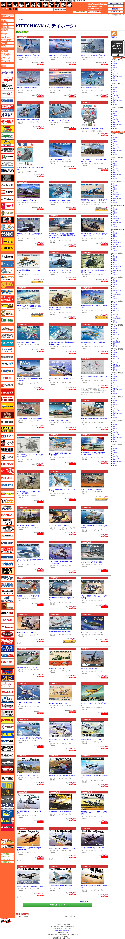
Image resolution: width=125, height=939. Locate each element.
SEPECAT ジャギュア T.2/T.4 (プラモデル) (62, 775)
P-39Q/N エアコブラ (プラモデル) (91, 632)
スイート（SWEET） (7, 378)
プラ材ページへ (7, 57)
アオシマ (7, 100)
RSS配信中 (114, 36)
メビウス (7, 720)
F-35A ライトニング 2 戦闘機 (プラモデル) (30, 886)
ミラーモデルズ (7, 713)
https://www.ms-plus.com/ (62, 930)
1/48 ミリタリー (32, 57)
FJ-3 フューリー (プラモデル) (58, 55)
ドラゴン (7, 478)
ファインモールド (7, 550)
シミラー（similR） (7, 364)
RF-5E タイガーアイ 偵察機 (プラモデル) (29, 306)
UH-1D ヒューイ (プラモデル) (26, 525)
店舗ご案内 (7, 854)
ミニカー (115, 75)
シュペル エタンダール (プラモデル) (92, 562)
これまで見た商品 (79, 12)
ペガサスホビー (7, 606)
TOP (9, 9)
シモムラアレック (7, 371)
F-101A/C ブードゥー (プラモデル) (27, 775)
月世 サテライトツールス (7, 299)
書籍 (114, 79)
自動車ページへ (7, 30)
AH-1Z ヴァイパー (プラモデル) (26, 632)
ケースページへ (7, 60)
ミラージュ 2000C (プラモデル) (26, 200)
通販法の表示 (7, 862)
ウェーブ (7, 170)
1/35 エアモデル (95, 57)
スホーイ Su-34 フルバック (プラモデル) (29, 418)
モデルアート (7, 741)
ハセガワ (7, 494)
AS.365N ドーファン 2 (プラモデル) (60, 200)
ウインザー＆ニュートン (7, 163)
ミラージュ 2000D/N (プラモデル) (59, 159)
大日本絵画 (7, 422)
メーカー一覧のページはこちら (7, 72)
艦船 (114, 65)
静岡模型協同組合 (7, 357)
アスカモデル (7, 121)
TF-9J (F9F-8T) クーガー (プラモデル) (92, 739)
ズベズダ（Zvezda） (7, 406)
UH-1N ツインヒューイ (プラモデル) (60, 270)
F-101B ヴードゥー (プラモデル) (59, 420)
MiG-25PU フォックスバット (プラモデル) (94, 200)
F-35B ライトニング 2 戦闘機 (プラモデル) (62, 848)
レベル (7, 820)
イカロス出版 (7, 149)
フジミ (7, 585)
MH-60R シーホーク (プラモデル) (27, 88)
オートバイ (116, 69)
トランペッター (7, 485)
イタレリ (7, 156)
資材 (57, 4)
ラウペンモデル (7, 806)
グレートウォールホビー (7, 292)
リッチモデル (7, 813)
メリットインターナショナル (7, 727)
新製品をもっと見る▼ (57, 905)
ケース (63, 4)
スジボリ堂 (7, 385)
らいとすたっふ (7, 799)
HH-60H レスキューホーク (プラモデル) (93, 55)
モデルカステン (7, 748)
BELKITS (7, 613)
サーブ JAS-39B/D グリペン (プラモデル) (29, 738)
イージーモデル (7, 142)
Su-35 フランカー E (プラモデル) (59, 525)
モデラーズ (7, 734)
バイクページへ (7, 33)
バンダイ (7, 515)
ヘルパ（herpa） (7, 620)
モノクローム (7, 755)
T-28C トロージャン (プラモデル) (91, 489)
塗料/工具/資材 (117, 77)
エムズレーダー (7, 841)
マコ (7, 671)
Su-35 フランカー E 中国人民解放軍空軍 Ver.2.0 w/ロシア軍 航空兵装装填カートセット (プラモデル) (62, 236)
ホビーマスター (7, 662)
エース (7, 213)
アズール (7, 114)
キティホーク (22, 57)
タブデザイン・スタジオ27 (7, 429)
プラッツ (7, 592)
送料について (7, 859)
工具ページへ (7, 54)
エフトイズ (7, 227)
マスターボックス (7, 678)
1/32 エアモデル (63, 162)
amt (7, 206)
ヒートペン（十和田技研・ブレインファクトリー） (7, 529)
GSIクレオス (7, 343)
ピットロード (7, 543)
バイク (27, 4)
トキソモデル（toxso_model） (7, 457)
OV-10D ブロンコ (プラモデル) (58, 703)
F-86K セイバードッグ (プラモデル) (60, 631)
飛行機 (21, 19)
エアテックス (7, 184)
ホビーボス (7, 655)
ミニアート (7, 692)
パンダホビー (7, 522)
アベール (7, 128)
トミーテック (7, 464)
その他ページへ (7, 46)
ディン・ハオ (7, 443)
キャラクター (117, 73)
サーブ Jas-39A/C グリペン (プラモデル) (93, 848)
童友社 (7, 450)
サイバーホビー (7, 329)
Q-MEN (93, 131)
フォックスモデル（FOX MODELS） (7, 571)
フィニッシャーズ (7, 564)
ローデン (7, 827)
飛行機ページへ (7, 24)
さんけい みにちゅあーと (7, 336)
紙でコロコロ (7, 264)
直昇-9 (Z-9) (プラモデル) (56, 668)
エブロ (7, 234)
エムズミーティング (7, 846)
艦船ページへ (7, 27)
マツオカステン (7, 685)
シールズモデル (7, 350)
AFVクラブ (7, 199)
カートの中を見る (94, 12)
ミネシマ (7, 699)
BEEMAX (7, 536)
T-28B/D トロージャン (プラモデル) (28, 596)
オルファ (7, 248)
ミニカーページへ (7, 42)
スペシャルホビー (7, 399)
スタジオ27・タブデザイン (7, 392)
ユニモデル (7, 778)
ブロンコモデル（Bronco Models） (7, 599)
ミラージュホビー (7, 706)
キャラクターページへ (7, 39)
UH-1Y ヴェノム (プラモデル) (90, 669)
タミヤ (7, 436)
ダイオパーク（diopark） (7, 415)
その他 (115, 81)
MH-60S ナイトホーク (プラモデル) (28, 119)
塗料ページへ (7, 51)
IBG (7, 86)
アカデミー (7, 107)
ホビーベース (7, 648)
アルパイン (7, 135)
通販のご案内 (7, 856)
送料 (116, 6)
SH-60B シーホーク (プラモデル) (59, 120)
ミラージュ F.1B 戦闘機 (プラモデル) (60, 886)
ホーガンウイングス (7, 627)
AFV (114, 62)
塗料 (45, 4)
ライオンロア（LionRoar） (7, 792)
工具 (51, 4)
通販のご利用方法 (116, 3)
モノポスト (7, 762)
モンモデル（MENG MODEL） (7, 769)
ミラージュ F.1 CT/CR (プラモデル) (60, 811)
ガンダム (115, 71)
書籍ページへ (7, 65)
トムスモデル (7, 471)
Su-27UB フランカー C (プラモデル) (60, 88)
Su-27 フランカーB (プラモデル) (91, 88)
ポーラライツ (7, 634)
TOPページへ (7, 15)
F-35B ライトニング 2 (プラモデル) (92, 128)
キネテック (7, 278)
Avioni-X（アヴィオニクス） (7, 93)
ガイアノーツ (7, 257)
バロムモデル (7, 508)
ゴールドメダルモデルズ (7, 313)
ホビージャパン (7, 641)
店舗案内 (116, 12)
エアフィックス (7, 192)
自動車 (115, 67)
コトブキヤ (7, 320)
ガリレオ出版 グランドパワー (7, 285)
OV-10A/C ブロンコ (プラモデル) (27, 667)
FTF (7, 220)
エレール (7, 241)
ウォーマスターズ (7, 177)
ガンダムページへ (7, 36)
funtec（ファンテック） (7, 557)
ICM (7, 79)
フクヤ (7, 578)
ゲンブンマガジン (7, 306)
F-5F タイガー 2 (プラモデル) (26, 342)
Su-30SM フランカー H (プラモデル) (28, 55)
